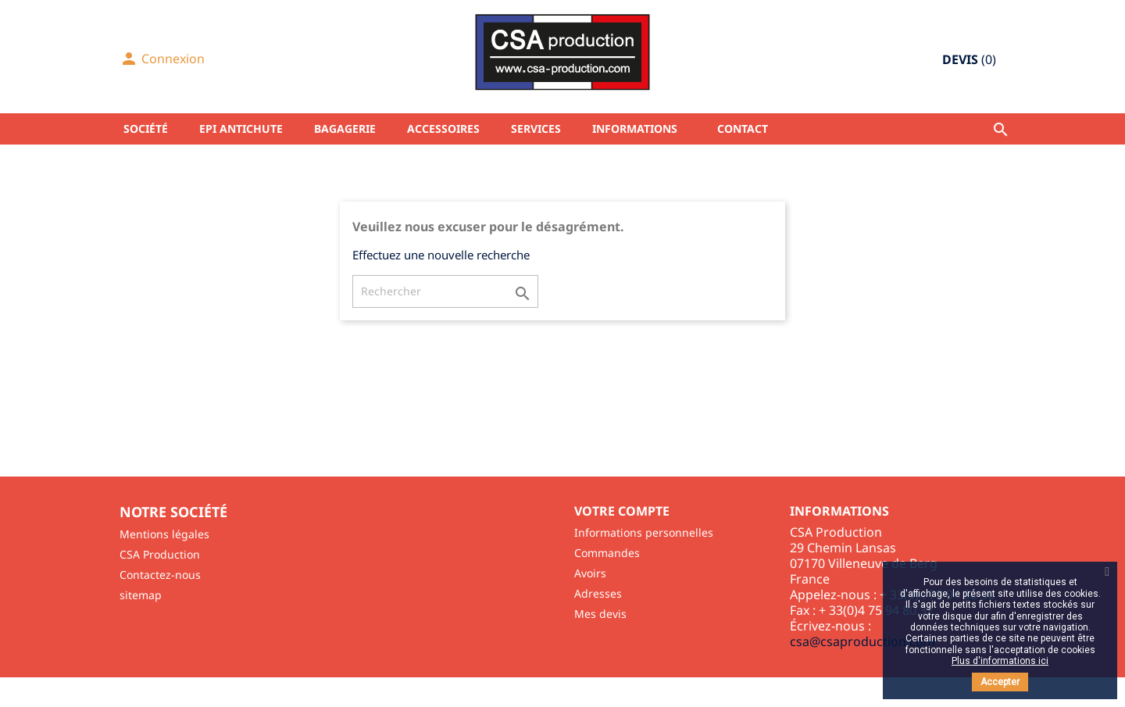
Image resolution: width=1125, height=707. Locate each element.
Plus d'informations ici (1000, 660)
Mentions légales (164, 534)
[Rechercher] (445, 291)
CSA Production (160, 554)
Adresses (598, 593)
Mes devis (600, 613)
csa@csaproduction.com (862, 641)
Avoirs (590, 573)
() (969, 59)
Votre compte (622, 511)
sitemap (141, 594)
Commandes (607, 552)
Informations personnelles (643, 532)
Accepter (1000, 682)
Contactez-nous (160, 574)
